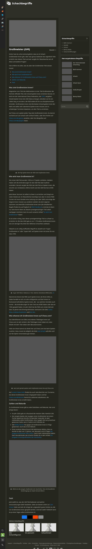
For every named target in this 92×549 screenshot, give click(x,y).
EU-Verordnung (44, 545)
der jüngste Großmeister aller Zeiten (32, 432)
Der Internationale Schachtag (79, 64)
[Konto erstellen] (3, 535)
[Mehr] (40, 517)
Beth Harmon (68, 43)
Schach (66, 47)
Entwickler (35, 543)
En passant (29, 533)
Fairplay (85, 543)
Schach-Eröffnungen (70, 52)
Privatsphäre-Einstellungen (73, 543)
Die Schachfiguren (15, 534)
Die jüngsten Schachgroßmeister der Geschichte (32, 436)
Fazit (13, 82)
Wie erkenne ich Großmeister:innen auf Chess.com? (29, 77)
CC (53, 293)
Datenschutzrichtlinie (59, 543)
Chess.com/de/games (16, 118)
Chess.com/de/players (16, 121)
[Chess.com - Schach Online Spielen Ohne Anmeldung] (3, 3)
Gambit (66, 45)
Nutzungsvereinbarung (45, 543)
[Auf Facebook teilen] (24, 517)
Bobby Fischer (19, 425)
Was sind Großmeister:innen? (21, 72)
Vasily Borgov (77, 90)
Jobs (30, 543)
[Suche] (75, 106)
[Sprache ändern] (3, 545)
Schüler (25, 543)
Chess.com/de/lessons (16, 397)
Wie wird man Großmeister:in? (22, 74)
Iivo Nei (32, 312)
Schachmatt (46, 533)
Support (10, 543)
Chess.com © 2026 (55, 545)
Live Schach (41, 331)
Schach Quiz (77, 83)
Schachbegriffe (17, 543)
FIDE (43, 96)
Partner (37, 545)
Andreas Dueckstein (19, 312)
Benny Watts (67, 49)
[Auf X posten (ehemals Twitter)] (29, 517)
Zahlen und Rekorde (18, 80)
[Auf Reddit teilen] (35, 517)
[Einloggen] (3, 540)
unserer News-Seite (18, 392)
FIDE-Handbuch (37, 207)
